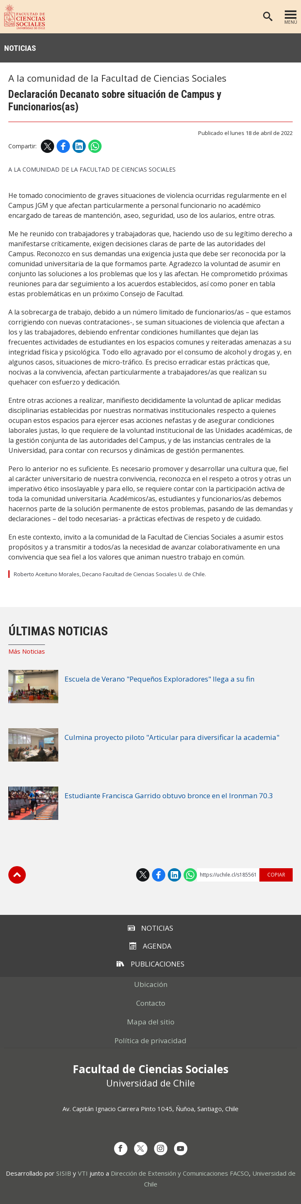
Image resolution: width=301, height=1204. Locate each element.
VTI (83, 1173)
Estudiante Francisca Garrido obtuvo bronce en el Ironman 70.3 (169, 795)
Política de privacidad (150, 1040)
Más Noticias (26, 651)
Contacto (150, 1003)
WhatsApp (95, 146)
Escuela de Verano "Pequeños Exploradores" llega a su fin (159, 679)
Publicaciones (150, 964)
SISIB (63, 1173)
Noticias (20, 48)
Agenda (150, 946)
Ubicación (150, 984)
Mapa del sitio (150, 1022)
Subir (17, 875)
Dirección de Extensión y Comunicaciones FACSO (180, 1173)
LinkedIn (79, 146)
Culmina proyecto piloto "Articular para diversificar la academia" (172, 737)
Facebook (63, 146)
